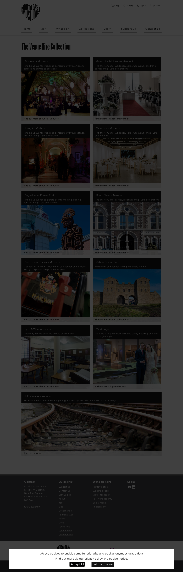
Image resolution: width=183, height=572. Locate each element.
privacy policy (93, 558)
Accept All (77, 564)
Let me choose (103, 564)
